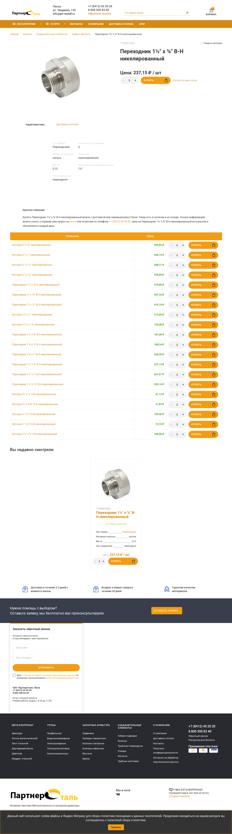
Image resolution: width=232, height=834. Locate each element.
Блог (142, 24)
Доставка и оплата (121, 24)
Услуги (52, 24)
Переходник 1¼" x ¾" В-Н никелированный (37, 334)
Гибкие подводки (127, 735)
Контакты (76, 24)
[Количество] (129, 80)
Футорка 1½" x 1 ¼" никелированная (33, 324)
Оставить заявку (166, 610)
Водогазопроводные (58, 738)
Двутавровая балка (22, 748)
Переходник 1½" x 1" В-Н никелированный (36, 374)
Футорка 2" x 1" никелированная (31, 254)
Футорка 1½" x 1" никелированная (32, 314)
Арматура (17, 733)
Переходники (129, 532)
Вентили (87, 753)
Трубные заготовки (128, 761)
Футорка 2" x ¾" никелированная (31, 244)
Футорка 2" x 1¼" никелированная (32, 264)
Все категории (24, 24)
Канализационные (57, 753)
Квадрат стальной (22, 758)
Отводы (122, 751)
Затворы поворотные (94, 738)
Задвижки (88, 733)
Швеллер (17, 753)
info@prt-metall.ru (64, 13)
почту (73, 221)
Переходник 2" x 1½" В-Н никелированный (36, 304)
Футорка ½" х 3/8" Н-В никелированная (35, 404)
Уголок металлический (25, 738)
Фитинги (122, 756)
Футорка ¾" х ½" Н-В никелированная (34, 394)
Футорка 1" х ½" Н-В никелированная (33, 414)
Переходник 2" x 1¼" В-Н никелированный (36, 294)
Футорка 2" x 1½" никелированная (32, 274)
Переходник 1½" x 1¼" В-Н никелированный (37, 384)
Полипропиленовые (58, 748)
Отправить (46, 667)
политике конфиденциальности (62, 678)
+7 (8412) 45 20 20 (100, 6)
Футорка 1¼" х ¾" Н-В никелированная (34, 434)
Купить (155, 80)
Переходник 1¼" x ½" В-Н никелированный (37, 344)
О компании (95, 24)
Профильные (54, 733)
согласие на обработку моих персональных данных (48, 675)
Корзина (211, 11)
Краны (86, 758)
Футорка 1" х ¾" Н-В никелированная (33, 424)
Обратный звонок (99, 13)
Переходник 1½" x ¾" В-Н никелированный (37, 364)
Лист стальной (20, 743)
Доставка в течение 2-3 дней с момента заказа (45, 589)
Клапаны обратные (93, 748)
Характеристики (35, 124)
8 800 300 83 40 (98, 10)
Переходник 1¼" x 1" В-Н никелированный (36, 354)
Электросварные (56, 743)
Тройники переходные (130, 746)
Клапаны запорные (93, 743)
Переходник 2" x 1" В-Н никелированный (35, 284)
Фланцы (122, 741)
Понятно (116, 827)
